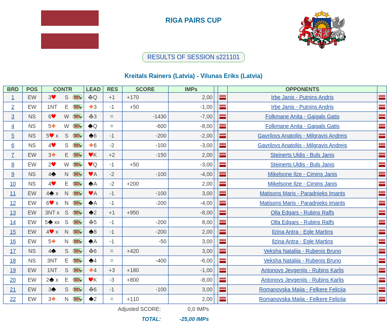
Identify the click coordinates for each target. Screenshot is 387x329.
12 (13, 203)
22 (13, 299)
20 (13, 280)
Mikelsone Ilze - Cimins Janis (302, 174)
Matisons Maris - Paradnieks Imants (302, 193)
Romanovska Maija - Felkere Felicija (302, 289)
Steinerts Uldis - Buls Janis (302, 155)
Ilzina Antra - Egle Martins (302, 232)
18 (13, 261)
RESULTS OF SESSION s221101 (193, 57)
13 (13, 212)
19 (13, 270)
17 (13, 251)
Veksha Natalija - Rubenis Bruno (302, 251)
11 (13, 193)
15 (13, 232)
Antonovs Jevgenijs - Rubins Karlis (302, 270)
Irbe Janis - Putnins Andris (302, 97)
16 (13, 241)
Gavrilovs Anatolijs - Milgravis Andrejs (302, 136)
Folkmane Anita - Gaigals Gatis (302, 116)
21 (13, 289)
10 (13, 184)
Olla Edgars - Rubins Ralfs (302, 212)
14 (13, 222)
